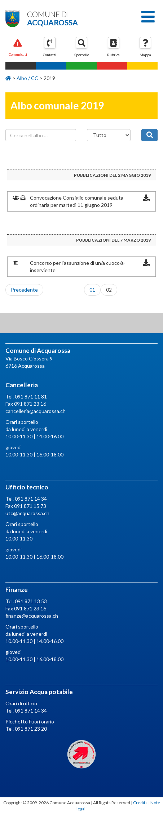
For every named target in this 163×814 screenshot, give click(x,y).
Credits (140, 802)
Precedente (24, 290)
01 (92, 290)
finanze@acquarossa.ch (31, 616)
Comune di (81, 17)
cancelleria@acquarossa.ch (35, 411)
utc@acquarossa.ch (27, 513)
